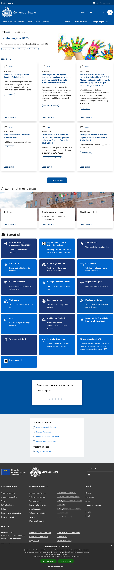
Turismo (32, 517)
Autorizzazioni (62, 512)
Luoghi (88, 512)
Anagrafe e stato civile (37, 492)
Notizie (84, 67)
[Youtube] (90, 12)
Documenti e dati (7, 517)
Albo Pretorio (62, 536)
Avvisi (7, 32)
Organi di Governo (8, 492)
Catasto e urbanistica (37, 513)
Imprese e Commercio (37, 505)
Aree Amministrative (9, 497)
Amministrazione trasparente (68, 532)
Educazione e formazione (66, 492)
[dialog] (57, 556)
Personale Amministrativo (11, 513)
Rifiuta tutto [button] (66, 561)
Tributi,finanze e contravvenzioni (69, 500)
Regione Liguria (7, 3)
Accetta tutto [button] (48, 561)
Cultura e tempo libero (37, 497)
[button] (57, 566)
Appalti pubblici (35, 509)
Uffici (3, 501)
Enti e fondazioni (7, 505)
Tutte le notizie (57, 180)
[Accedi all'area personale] (101, 3)
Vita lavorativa (34, 501)
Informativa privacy (64, 540)
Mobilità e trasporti (36, 521)
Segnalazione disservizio (38, 536)
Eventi (88, 516)
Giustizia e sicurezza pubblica (68, 496)
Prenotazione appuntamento (40, 532)
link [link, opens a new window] (78, 557)
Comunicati (90, 497)
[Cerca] (110, 12)
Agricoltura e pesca (64, 516)
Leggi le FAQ (34, 540)
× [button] (111, 546)
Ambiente (61, 504)
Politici (3, 509)
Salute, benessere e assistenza (69, 508)
